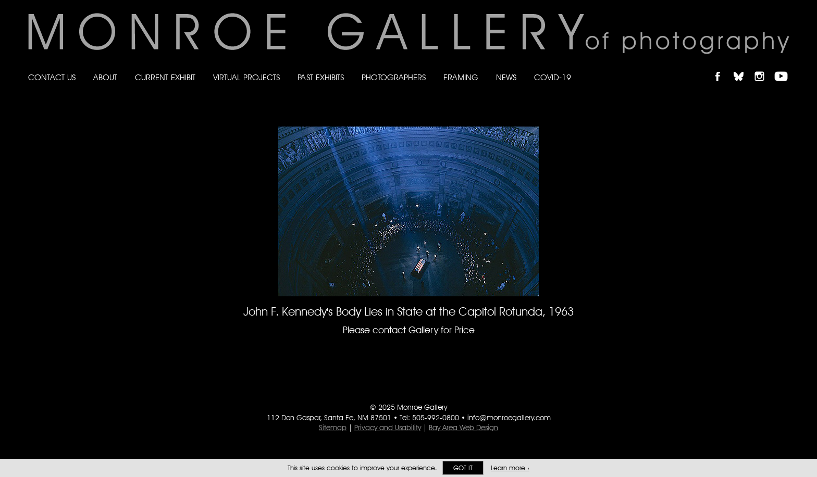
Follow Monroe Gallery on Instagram (764, 67)
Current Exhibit (165, 77)
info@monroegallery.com (509, 417)
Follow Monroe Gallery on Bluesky (743, 67)
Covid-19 (552, 77)
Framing (460, 77)
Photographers (394, 77)
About (105, 77)
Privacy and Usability (387, 427)
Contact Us (52, 77)
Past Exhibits (321, 77)
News (506, 77)
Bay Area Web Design (463, 427)
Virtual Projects (246, 77)
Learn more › (510, 468)
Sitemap (332, 427)
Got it (463, 468)
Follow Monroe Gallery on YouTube (784, 67)
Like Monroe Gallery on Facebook (722, 67)
